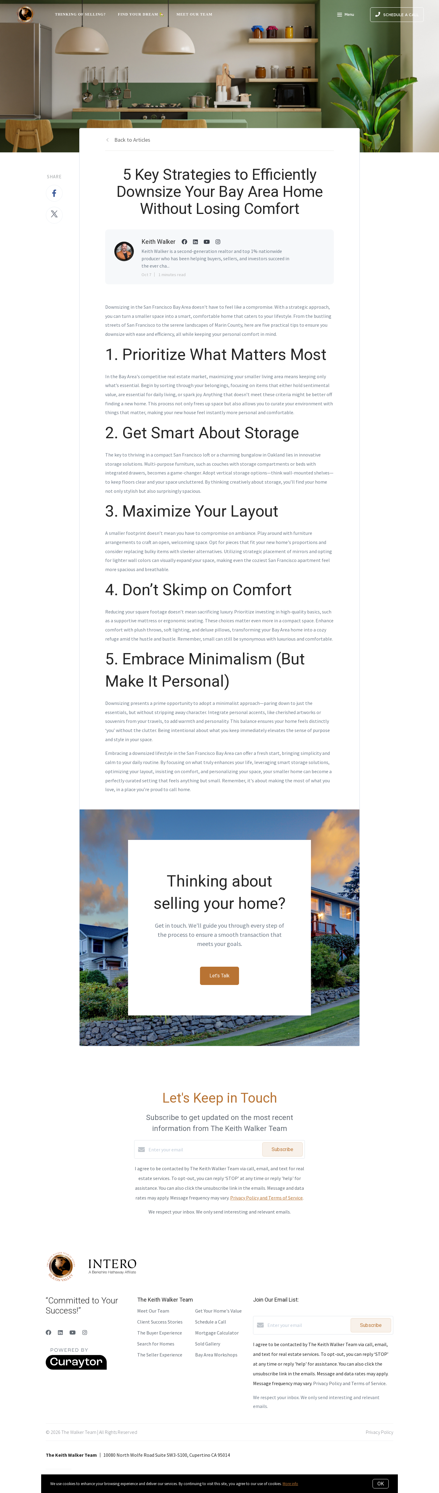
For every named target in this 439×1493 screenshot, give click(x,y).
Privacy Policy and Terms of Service (266, 1198)
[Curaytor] (76, 1368)
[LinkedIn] (60, 1332)
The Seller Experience (159, 1355)
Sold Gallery (207, 1344)
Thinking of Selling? (80, 14)
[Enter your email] (203, 1149)
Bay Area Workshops (216, 1355)
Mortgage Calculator (217, 1333)
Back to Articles (132, 139)
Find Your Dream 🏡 (141, 14)
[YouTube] (73, 1332)
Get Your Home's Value (218, 1311)
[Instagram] (84, 1332)
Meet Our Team (194, 14)
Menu (345, 15)
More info (290, 1483)
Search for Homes (155, 1344)
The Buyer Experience (159, 1333)
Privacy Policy (379, 1432)
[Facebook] (48, 1332)
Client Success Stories (160, 1322)
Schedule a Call (210, 1322)
